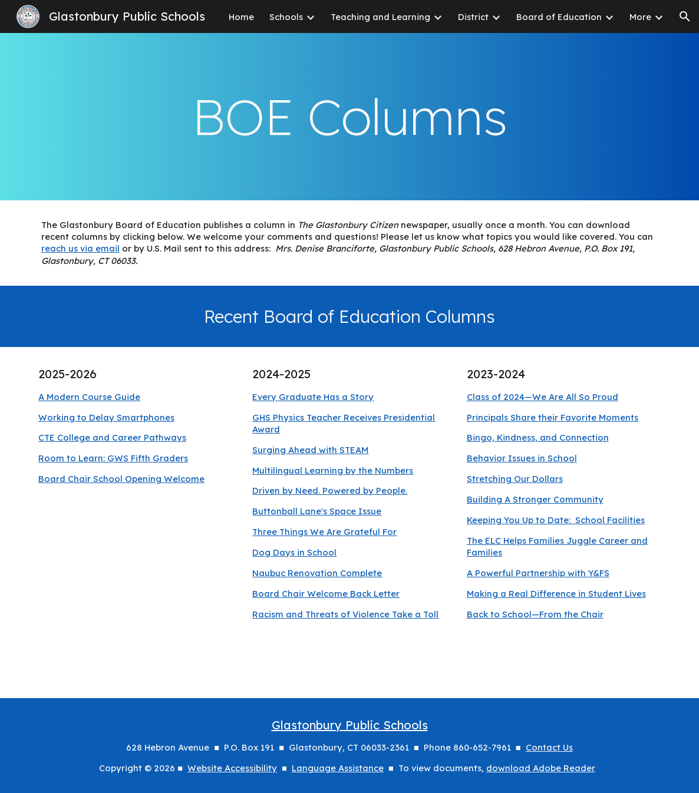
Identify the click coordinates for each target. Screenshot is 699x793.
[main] (350, 116)
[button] (685, 16)
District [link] (473, 16)
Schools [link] (286, 16)
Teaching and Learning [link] (380, 16)
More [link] (640, 16)
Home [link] (241, 16)
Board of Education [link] (559, 16)
